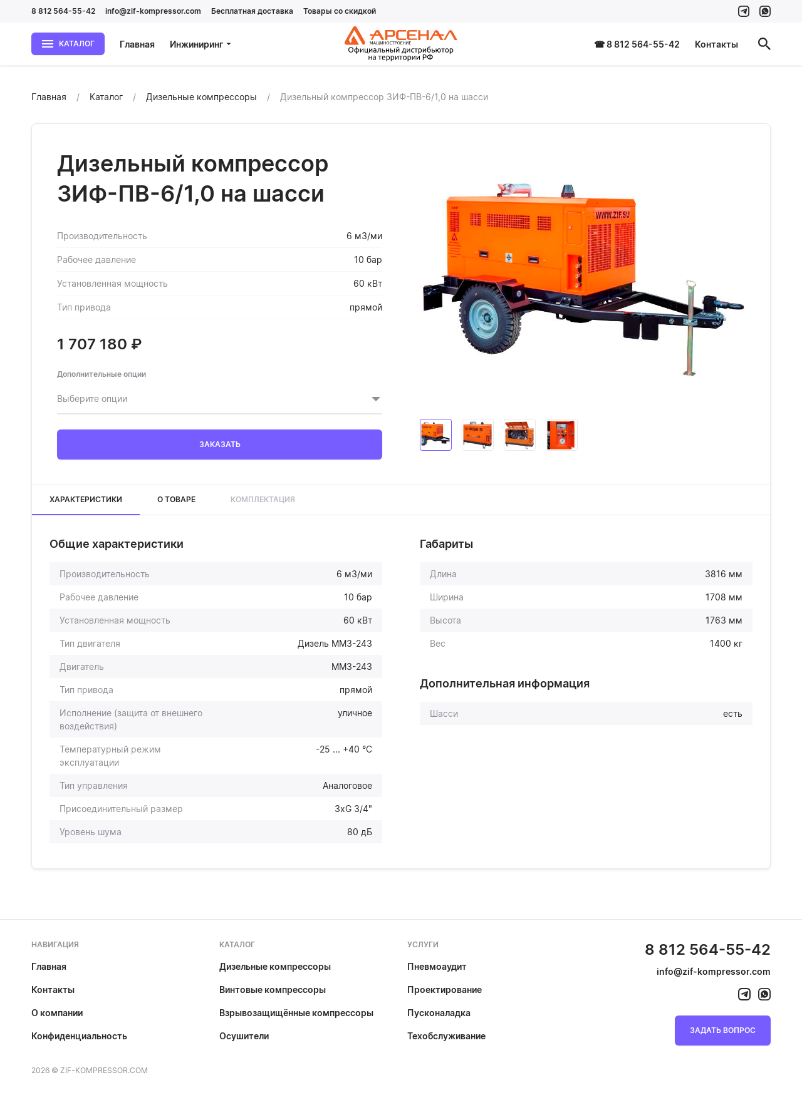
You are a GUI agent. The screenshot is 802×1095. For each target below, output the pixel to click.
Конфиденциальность (79, 1036)
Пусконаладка (439, 1012)
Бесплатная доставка (252, 11)
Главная (137, 44)
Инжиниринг (201, 44)
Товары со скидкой (339, 11)
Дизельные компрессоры (275, 966)
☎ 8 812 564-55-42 (637, 44)
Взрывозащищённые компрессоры (296, 1012)
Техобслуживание (446, 1036)
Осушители (244, 1036)
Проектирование (444, 989)
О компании (57, 1012)
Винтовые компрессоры (272, 989)
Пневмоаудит (437, 966)
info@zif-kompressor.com (153, 11)
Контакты (716, 44)
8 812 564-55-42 (63, 11)
